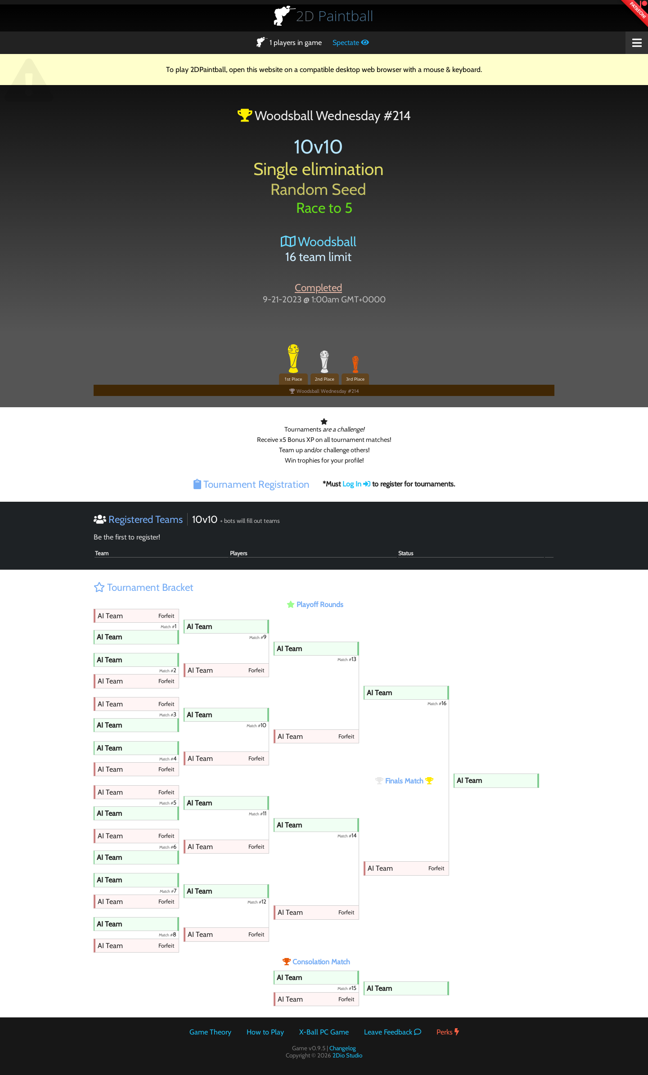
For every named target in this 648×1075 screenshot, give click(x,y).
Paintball (335, 15)
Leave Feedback (392, 1032)
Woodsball (318, 241)
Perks (447, 1032)
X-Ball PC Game (324, 1032)
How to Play (265, 1032)
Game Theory (210, 1032)
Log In (356, 484)
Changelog (342, 1048)
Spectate (351, 42)
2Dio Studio (347, 1055)
